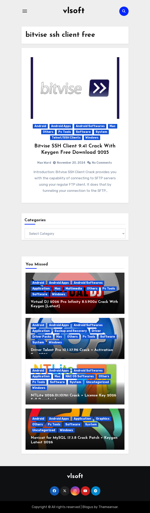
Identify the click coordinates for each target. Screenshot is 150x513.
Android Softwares (90, 126)
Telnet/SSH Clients (66, 137)
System (101, 132)
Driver (96, 331)
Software (83, 132)
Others (48, 132)
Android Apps (61, 126)
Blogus (87, 507)
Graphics (102, 418)
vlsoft (74, 11)
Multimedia (74, 288)
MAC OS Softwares (80, 376)
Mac (113, 126)
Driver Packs (41, 336)
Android (40, 126)
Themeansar (108, 507)
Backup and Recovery (71, 331)
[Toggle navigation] (24, 11)
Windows (92, 137)
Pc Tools (64, 132)
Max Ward (44, 162)
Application (41, 288)
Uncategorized (97, 382)
